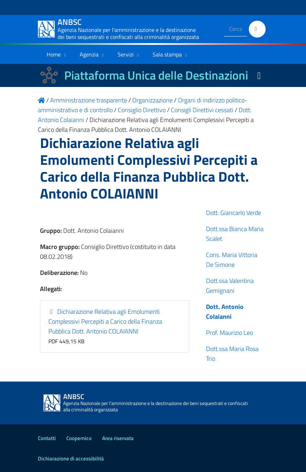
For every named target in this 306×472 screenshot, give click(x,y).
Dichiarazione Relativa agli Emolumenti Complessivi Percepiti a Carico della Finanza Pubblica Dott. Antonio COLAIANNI (105, 321)
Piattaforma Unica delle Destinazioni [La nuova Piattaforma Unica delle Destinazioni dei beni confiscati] (156, 75)
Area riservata (118, 438)
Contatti (47, 438)
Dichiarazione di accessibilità (71, 458)
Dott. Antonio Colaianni (225, 311)
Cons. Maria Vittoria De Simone (231, 259)
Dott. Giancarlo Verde (233, 212)
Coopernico (79, 438)
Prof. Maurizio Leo (229, 332)
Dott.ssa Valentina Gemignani (230, 285)
